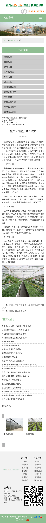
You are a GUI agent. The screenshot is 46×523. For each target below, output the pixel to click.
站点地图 (25, 480)
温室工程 (8, 82)
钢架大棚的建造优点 (17, 311)
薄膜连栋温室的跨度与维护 (12, 353)
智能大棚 (8, 97)
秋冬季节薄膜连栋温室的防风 (13, 361)
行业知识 (25, 471)
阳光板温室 (9, 72)
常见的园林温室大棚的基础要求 (14, 334)
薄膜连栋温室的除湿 (9, 357)
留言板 (25, 474)
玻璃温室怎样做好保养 (10, 345)
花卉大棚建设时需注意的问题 (13, 399)
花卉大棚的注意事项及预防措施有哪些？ (17, 372)
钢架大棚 (8, 77)
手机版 (21, 520)
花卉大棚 (8, 67)
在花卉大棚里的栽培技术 (11, 380)
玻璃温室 (8, 62)
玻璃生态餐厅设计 (9, 342)
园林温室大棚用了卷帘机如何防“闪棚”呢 (17, 395)
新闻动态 (12, 40)
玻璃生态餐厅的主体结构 (11, 349)
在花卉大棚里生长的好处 (11, 384)
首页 (5, 40)
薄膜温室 (8, 57)
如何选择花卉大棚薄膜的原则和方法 (15, 391)
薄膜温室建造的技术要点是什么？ (15, 338)
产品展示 (25, 465)
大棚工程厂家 (10, 102)
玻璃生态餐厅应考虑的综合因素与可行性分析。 (20, 365)
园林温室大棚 (10, 112)
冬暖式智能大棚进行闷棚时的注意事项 (16, 326)
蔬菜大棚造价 (10, 87)
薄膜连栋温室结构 (9, 368)
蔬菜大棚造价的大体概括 (11, 388)
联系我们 (25, 477)
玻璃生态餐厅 (10, 107)
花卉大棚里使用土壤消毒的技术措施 (15, 376)
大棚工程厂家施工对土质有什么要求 (15, 330)
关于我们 (25, 462)
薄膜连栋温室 (10, 92)
